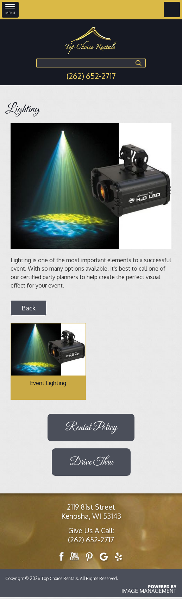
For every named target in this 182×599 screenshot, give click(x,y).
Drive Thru (91, 462)
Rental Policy (91, 427)
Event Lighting (48, 382)
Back (28, 308)
